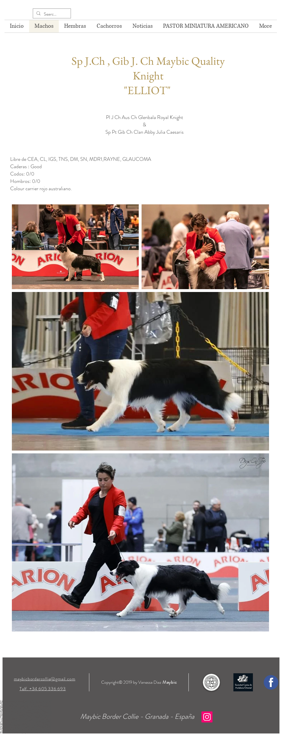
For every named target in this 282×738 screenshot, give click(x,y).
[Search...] (51, 14)
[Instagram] (206, 716)
